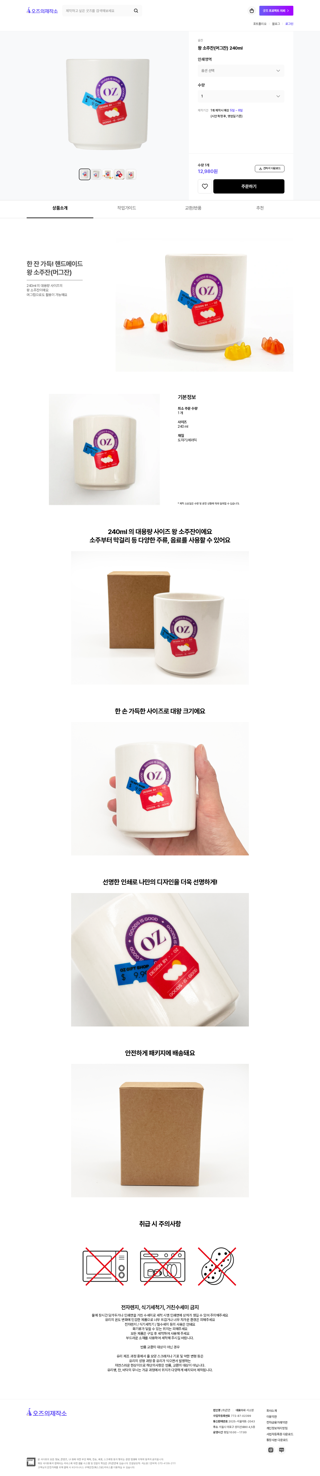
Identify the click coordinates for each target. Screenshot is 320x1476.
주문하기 (248, 186)
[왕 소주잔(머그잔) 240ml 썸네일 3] (107, 174)
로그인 (289, 24)
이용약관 (271, 1416)
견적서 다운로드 (270, 168)
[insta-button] (270, 1453)
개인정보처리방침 (277, 1428)
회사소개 (271, 1410)
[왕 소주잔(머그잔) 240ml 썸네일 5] (131, 174)
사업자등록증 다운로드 (279, 1434)
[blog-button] (281, 1453)
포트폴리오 (259, 24)
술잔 (200, 40)
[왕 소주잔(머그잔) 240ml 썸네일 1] (84, 174)
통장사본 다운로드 (277, 1440)
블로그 (276, 24)
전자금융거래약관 (277, 1422)
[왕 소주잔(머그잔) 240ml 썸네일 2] (96, 174)
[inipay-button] (31, 1465)
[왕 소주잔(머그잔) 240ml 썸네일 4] (119, 174)
